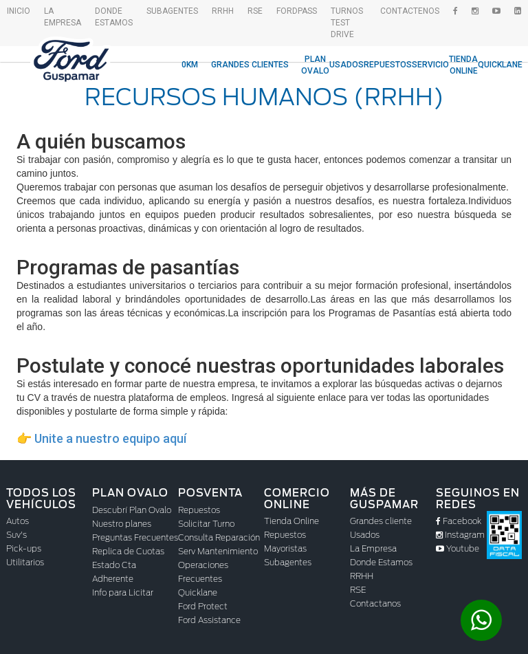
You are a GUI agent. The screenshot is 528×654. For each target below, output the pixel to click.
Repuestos (388, 64)
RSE (255, 11)
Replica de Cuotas (128, 551)
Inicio (18, 11)
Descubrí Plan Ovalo (131, 510)
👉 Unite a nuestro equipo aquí (101, 438)
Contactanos (375, 603)
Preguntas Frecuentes (135, 537)
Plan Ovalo (315, 65)
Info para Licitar (122, 592)
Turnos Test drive (347, 22)
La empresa (62, 17)
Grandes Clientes (250, 64)
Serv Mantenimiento (218, 551)
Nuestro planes (121, 524)
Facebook (458, 521)
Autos (17, 521)
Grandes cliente (381, 521)
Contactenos (409, 11)
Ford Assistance (209, 620)
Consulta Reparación (219, 537)
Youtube (457, 548)
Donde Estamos (114, 17)
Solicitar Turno (206, 524)
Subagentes (287, 562)
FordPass (296, 11)
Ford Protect (203, 606)
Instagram (460, 535)
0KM (190, 64)
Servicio (430, 64)
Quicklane (500, 64)
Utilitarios (25, 562)
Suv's (16, 535)
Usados (346, 64)
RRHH (223, 11)
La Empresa (373, 548)
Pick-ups (23, 548)
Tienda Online (463, 65)
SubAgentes (172, 11)
